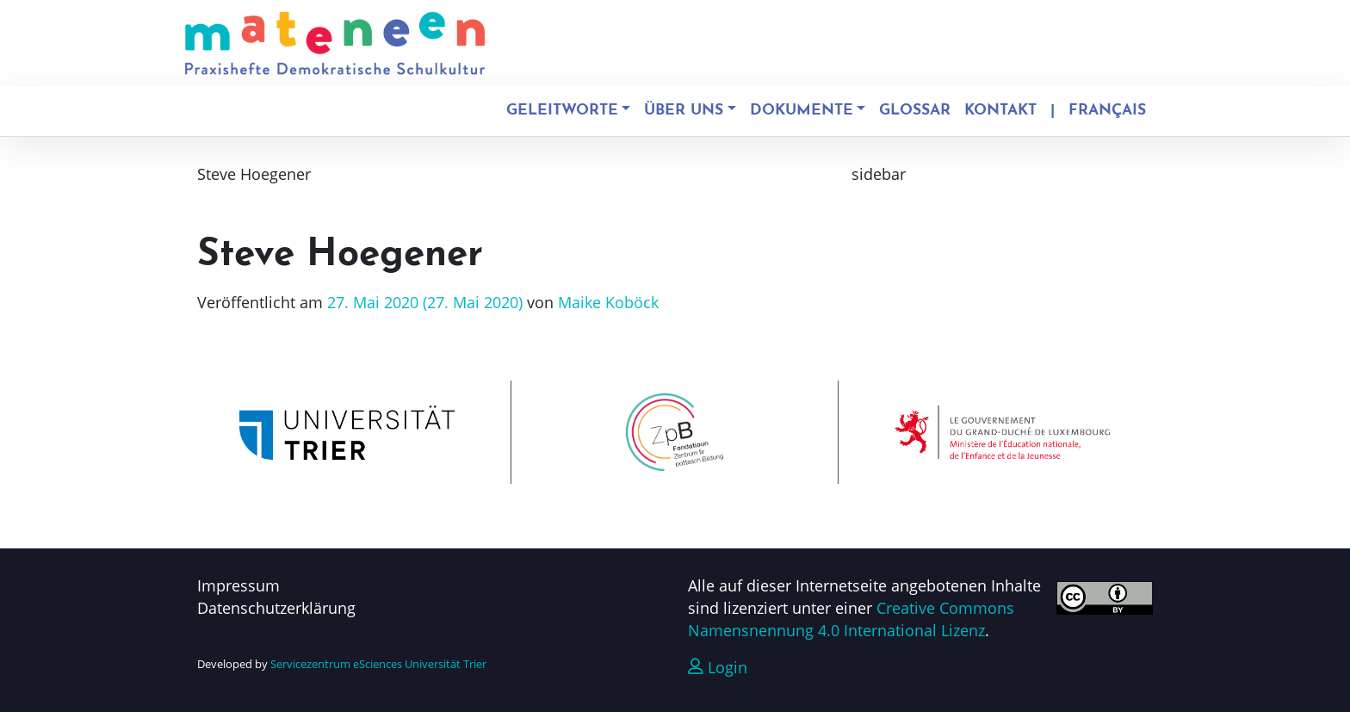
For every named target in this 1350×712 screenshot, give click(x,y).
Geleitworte (562, 110)
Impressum (238, 585)
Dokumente (801, 110)
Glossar (915, 110)
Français (1107, 110)
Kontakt (1000, 110)
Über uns (683, 110)
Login (717, 667)
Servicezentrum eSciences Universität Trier (378, 664)
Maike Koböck (606, 302)
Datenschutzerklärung (276, 607)
